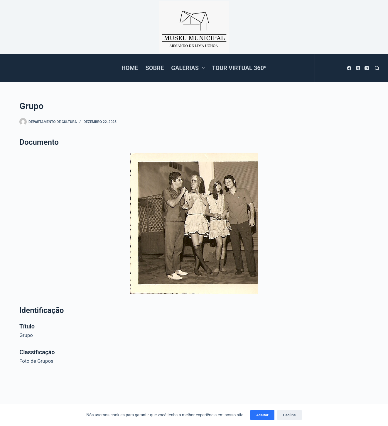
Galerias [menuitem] (189, 67)
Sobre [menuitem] (154, 67)
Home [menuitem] (130, 67)
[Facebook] (349, 68)
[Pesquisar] (377, 68)
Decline (289, 415)
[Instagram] (367, 68)
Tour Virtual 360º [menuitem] (239, 67)
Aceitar (262, 415)
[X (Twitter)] (358, 68)
